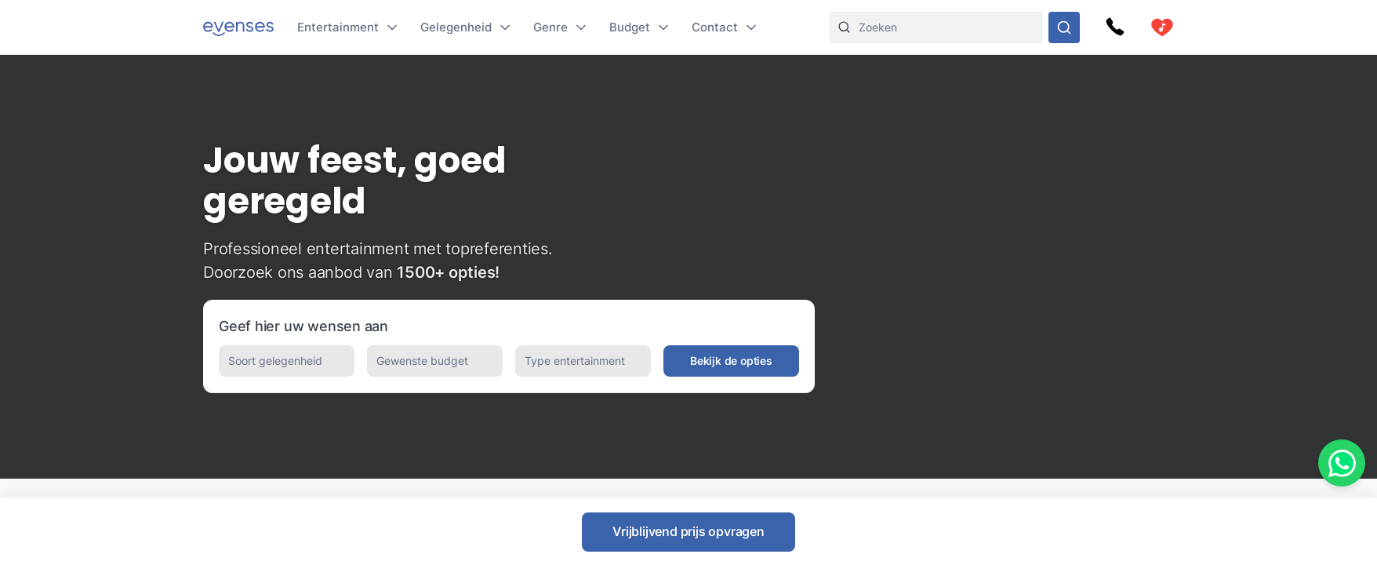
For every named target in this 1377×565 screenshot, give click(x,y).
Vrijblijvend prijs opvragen (688, 531)
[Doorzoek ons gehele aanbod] (1064, 27)
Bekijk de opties (731, 360)
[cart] (1162, 27)
